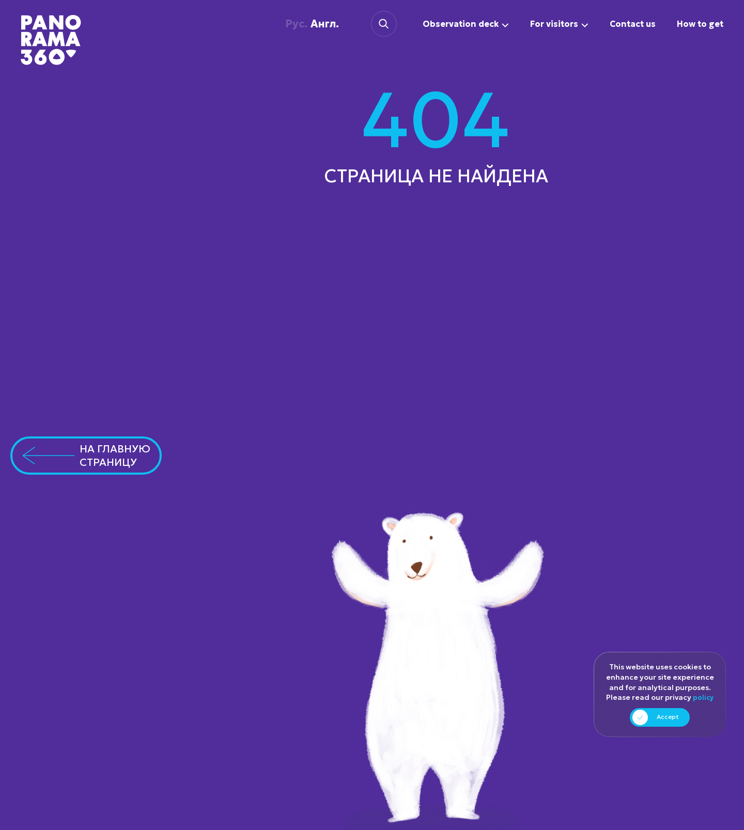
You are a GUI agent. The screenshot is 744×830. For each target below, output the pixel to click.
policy (703, 697)
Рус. (288, 23)
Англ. (308, 23)
